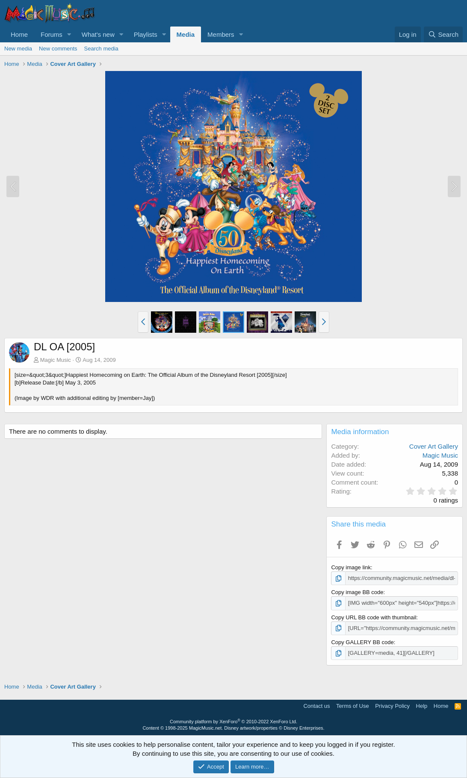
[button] (69, 34)
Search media (101, 48)
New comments (58, 48)
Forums (51, 34)
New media (18, 48)
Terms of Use (352, 706)
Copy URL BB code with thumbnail (373, 617)
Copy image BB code (357, 592)
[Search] (443, 34)
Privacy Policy (392, 706)
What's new (98, 34)
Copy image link (351, 567)
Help (422, 706)
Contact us (316, 706)
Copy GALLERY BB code (362, 642)
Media (186, 34)
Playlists (145, 34)
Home (19, 34)
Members (220, 34)
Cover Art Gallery (433, 446)
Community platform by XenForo (233, 721)
